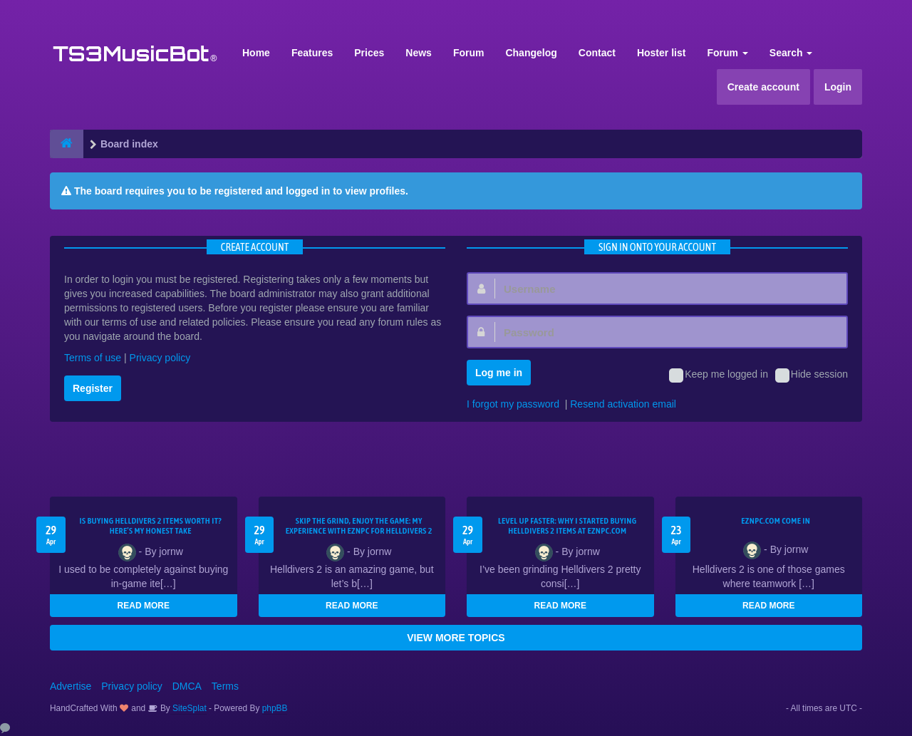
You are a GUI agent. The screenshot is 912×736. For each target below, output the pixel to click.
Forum (468, 52)
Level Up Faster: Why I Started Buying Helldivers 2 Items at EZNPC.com (567, 526)
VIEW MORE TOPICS (455, 637)
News (418, 52)
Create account (763, 87)
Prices (369, 52)
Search (791, 52)
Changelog (530, 52)
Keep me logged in (718, 375)
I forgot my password (513, 404)
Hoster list (661, 52)
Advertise (70, 686)
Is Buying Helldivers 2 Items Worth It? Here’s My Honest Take (150, 526)
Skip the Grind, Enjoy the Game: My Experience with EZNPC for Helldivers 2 (359, 526)
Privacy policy (160, 357)
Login (837, 87)
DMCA (187, 686)
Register (93, 388)
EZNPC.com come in (775, 521)
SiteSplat (188, 708)
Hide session (811, 375)
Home (256, 52)
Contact (597, 52)
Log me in (498, 372)
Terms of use (92, 357)
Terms (225, 686)
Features (312, 52)
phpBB (275, 708)
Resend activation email (623, 404)
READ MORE (144, 606)
